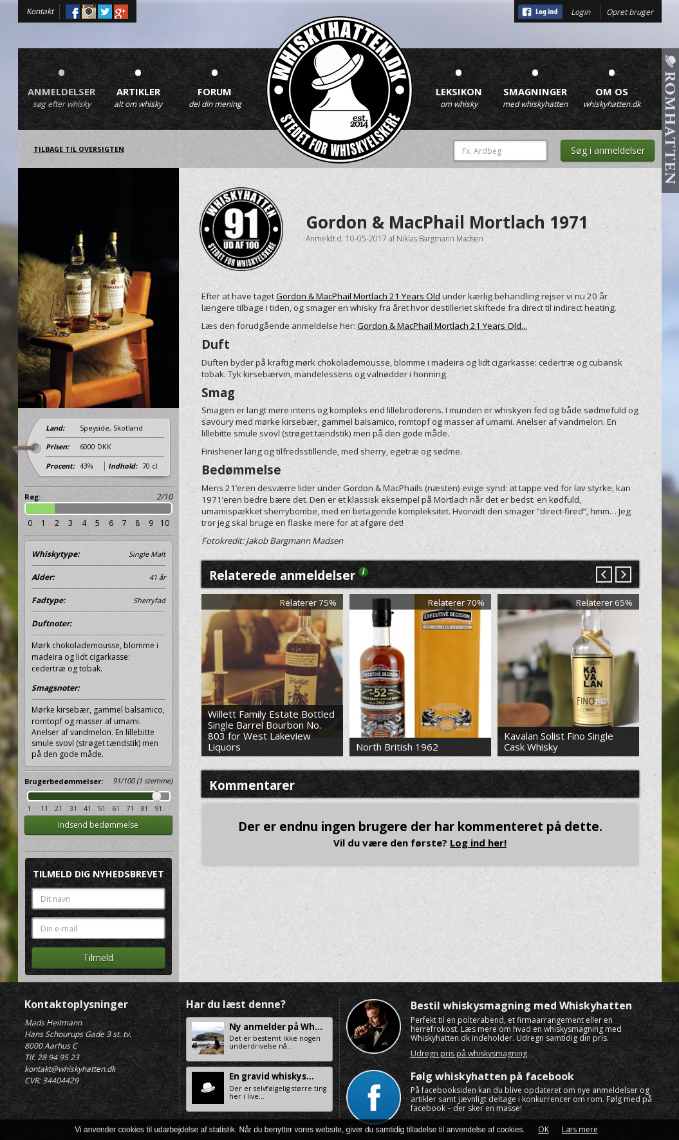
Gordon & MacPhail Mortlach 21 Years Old (358, 296)
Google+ (121, 12)
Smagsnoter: (55, 687)
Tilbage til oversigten (78, 149)
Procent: (60, 466)
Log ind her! (478, 842)
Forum (215, 83)
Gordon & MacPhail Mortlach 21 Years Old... (442, 326)
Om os (612, 83)
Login (580, 11)
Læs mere (580, 1129)
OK (543, 1129)
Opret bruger (629, 11)
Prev (604, 575)
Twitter (105, 12)
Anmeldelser (61, 83)
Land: (55, 428)
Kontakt (39, 11)
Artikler (138, 83)
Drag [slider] (157, 796)
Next (622, 575)
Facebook (73, 12)
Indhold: (122, 466)
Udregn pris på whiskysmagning (469, 1053)
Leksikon (459, 83)
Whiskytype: (98, 554)
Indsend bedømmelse (98, 824)
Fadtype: (98, 600)
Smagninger (535, 83)
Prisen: (57, 446)
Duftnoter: (51, 623)
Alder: (98, 577)
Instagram (89, 12)
